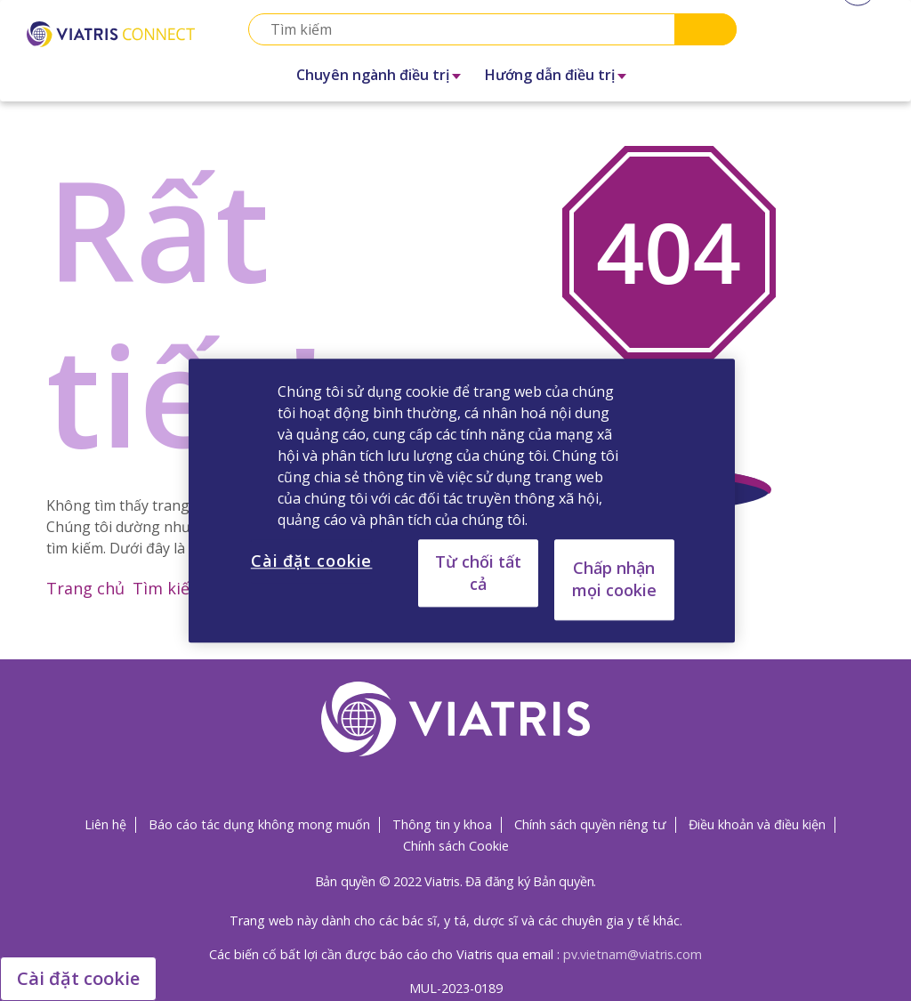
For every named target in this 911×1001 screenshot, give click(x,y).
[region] (462, 500)
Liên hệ (105, 824)
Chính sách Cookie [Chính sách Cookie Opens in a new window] (456, 845)
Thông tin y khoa (442, 824)
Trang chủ (85, 588)
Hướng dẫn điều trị (550, 75)
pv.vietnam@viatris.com (632, 954)
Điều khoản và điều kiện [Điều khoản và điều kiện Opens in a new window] (757, 824)
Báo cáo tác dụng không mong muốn (259, 824)
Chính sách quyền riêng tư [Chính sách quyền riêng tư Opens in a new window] (590, 824)
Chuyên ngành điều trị (372, 75)
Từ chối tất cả (478, 572)
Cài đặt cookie (78, 978)
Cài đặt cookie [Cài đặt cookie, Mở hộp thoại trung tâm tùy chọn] (312, 560)
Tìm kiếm (169, 588)
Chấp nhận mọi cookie (614, 579)
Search (705, 29)
